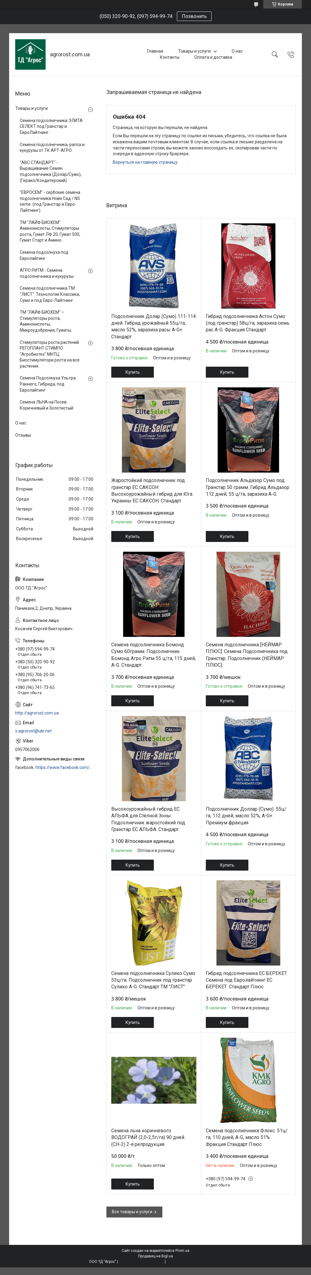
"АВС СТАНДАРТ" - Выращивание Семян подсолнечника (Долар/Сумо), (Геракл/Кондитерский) (50, 171)
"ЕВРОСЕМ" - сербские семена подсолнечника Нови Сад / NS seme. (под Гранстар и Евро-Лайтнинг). (50, 201)
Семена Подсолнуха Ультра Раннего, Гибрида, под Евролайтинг (48, 384)
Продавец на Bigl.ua (155, 1256)
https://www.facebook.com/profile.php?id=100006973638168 (65, 767)
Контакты (169, 57)
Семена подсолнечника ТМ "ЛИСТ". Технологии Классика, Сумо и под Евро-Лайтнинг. (50, 294)
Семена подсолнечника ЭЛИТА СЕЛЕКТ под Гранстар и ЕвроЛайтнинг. (51, 126)
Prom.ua (182, 1251)
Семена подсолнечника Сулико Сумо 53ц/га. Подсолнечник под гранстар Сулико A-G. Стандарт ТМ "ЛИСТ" (153, 980)
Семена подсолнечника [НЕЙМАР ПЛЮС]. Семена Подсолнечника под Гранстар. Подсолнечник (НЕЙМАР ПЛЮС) (247, 655)
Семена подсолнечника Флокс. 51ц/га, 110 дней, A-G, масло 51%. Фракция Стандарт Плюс (247, 1137)
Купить (133, 372)
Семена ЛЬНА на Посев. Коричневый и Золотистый (46, 405)
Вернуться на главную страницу (145, 162)
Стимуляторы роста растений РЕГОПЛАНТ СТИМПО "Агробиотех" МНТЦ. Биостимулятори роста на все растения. (50, 354)
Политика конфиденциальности (194, 1261)
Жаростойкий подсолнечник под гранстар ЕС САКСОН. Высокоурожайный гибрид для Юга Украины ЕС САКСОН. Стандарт (151, 490)
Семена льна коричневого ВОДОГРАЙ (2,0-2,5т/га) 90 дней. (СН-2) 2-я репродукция (148, 1137)
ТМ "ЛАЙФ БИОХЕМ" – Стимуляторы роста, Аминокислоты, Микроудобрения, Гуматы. (46, 321)
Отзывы (23, 435)
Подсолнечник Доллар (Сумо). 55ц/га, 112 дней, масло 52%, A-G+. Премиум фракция (246, 816)
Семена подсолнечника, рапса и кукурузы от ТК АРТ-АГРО (52, 147)
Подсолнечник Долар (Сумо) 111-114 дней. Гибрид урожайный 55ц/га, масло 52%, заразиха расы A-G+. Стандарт (153, 326)
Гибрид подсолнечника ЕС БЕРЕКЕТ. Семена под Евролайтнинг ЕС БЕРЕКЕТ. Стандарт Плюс (247, 980)
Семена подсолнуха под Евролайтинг (44, 255)
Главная (155, 51)
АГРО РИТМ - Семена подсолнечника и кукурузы (47, 273)
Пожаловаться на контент (141, 1261)
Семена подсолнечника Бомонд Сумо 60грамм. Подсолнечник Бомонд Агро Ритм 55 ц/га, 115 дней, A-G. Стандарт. (153, 655)
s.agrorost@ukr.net (33, 730)
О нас (237, 51)
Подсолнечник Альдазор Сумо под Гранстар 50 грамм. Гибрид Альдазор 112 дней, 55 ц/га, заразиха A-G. (247, 487)
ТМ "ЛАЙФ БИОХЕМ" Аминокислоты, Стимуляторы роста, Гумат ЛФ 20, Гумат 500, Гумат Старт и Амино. (50, 231)
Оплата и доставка (213, 57)
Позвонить (194, 16)
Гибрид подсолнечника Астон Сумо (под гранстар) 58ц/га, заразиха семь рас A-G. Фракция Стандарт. (247, 323)
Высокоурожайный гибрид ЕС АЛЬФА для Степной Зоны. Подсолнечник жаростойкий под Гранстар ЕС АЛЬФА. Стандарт (148, 819)
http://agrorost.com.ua (37, 713)
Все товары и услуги (132, 1211)
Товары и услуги (194, 51)
